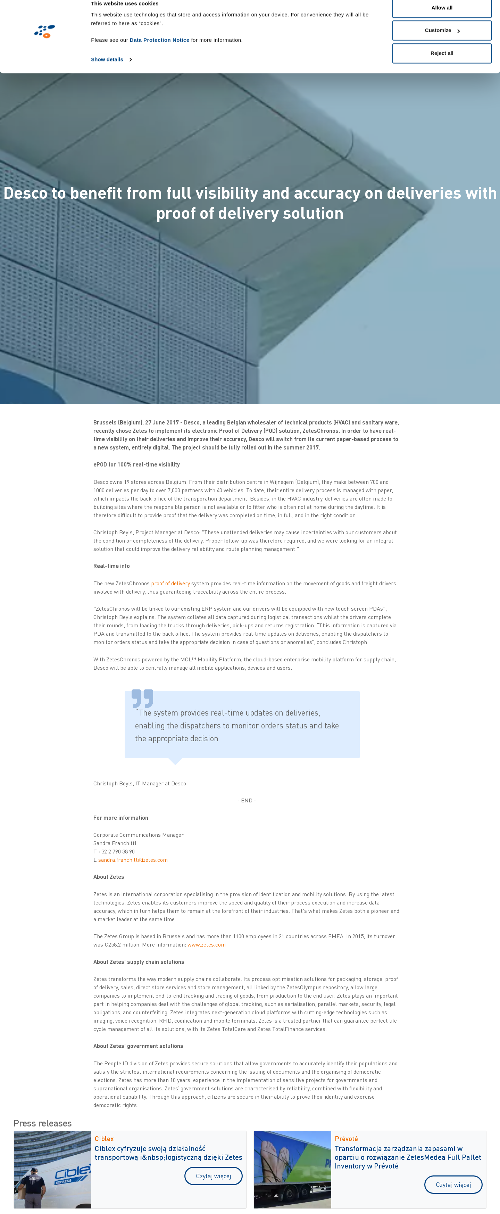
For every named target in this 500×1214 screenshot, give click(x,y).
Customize (442, 41)
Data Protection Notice (160, 50)
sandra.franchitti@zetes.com (133, 859)
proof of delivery (170, 583)
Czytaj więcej (213, 1176)
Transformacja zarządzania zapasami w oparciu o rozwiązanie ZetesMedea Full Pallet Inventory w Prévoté (408, 1157)
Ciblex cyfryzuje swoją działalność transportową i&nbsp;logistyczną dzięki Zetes (168, 1152)
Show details (107, 70)
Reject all (442, 64)
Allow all (442, 18)
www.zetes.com (207, 944)
